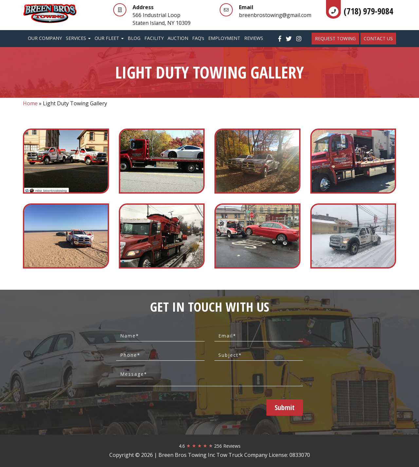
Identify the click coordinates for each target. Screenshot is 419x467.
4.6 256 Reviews (210, 446)
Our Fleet (109, 38)
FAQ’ (198, 38)
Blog (134, 38)
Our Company (45, 38)
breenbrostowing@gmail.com (275, 15)
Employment (224, 38)
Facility (154, 38)
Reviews (253, 38)
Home (30, 103)
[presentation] (168, 407)
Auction (178, 38)
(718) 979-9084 (368, 11)
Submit (285, 407)
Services (78, 38)
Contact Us (378, 38)
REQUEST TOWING (335, 38)
